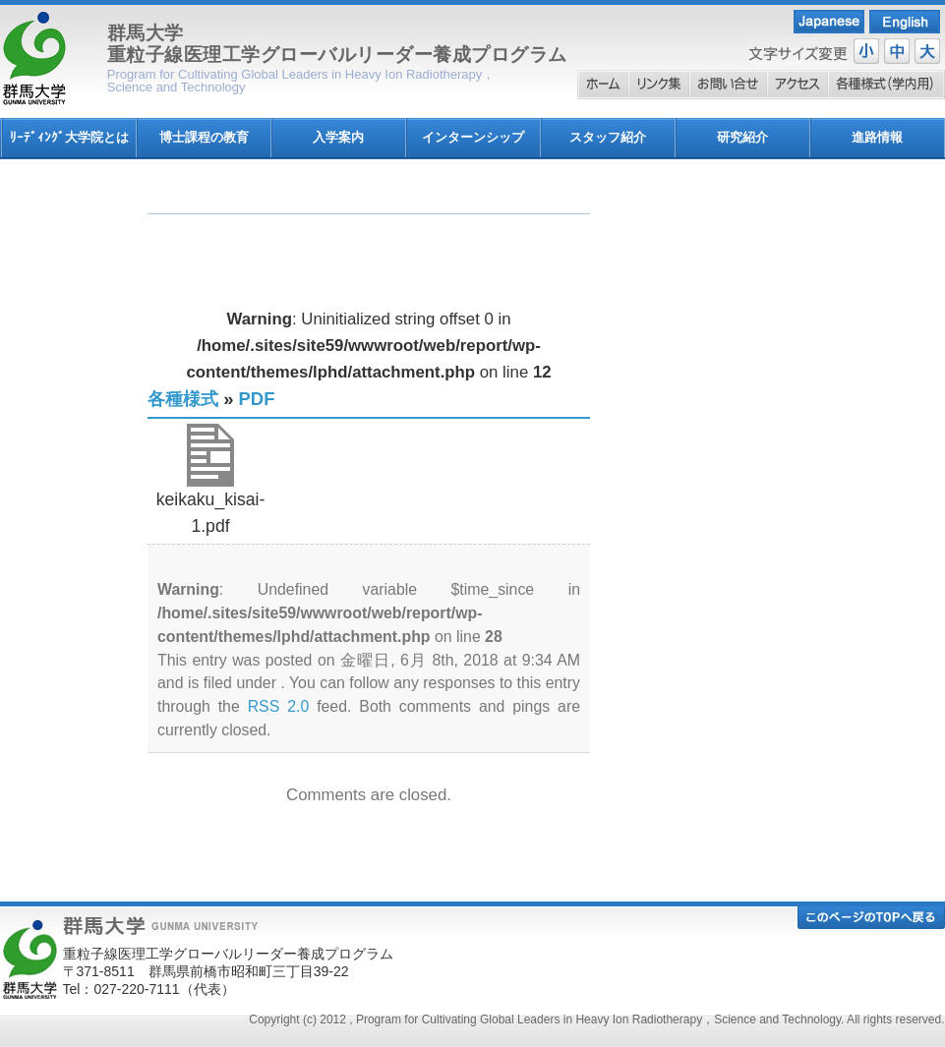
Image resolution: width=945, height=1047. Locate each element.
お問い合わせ (728, 84)
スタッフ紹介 (607, 137)
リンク (658, 84)
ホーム (602, 84)
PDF (257, 398)
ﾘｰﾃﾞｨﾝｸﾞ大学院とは (69, 137)
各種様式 (886, 84)
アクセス (797, 84)
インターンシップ (473, 137)
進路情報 (877, 137)
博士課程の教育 (204, 137)
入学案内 (338, 137)
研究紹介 (742, 137)
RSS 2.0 (279, 706)
